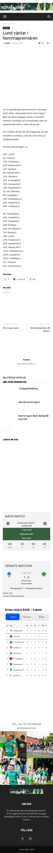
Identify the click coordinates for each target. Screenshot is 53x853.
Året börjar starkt (11, 328)
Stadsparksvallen (26, 534)
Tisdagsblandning (28, 388)
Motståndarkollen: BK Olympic (40, 329)
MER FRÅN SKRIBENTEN (14, 382)
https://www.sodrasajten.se (26, 364)
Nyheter (12, 23)
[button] (4, 17)
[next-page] (9, 429)
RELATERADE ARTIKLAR (14, 377)
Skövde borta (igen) (29, 402)
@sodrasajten (26, 728)
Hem (5, 23)
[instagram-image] (13, 744)
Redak (7, 43)
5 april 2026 (26, 573)
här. (26, 147)
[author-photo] (26, 355)
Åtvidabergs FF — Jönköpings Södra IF (26, 588)
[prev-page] (4, 429)
